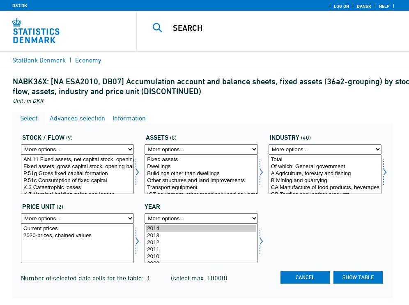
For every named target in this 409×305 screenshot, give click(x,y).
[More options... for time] (201, 218)
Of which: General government (325, 166)
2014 (201, 228)
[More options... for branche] (325, 149)
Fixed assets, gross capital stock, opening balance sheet (77, 166)
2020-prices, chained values (77, 235)
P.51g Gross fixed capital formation (77, 173)
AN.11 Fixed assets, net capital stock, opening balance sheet (77, 159)
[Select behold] (77, 174)
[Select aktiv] (201, 174)
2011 (201, 249)
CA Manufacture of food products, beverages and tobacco (325, 187)
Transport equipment (201, 187)
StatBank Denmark (39, 60)
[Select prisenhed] (77, 243)
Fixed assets (201, 159)
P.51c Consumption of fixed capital (77, 180)
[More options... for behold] (77, 149)
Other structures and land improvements (201, 180)
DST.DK (19, 5)
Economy (88, 60)
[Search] (277, 28)
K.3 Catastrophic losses (77, 187)
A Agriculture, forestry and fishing (325, 173)
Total (325, 159)
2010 (201, 256)
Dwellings (201, 166)
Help (384, 6)
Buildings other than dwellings (201, 173)
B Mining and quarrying (325, 180)
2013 (201, 235)
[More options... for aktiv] (201, 149)
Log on (341, 6)
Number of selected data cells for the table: (83, 278)
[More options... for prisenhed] (77, 218)
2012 (201, 242)
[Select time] (201, 243)
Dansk (364, 6)
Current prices (77, 228)
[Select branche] (325, 174)
